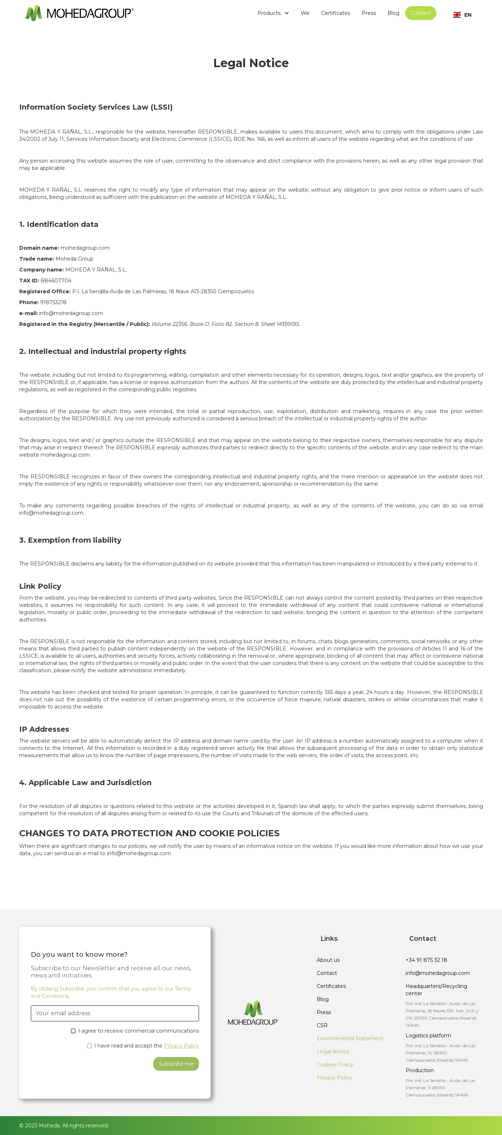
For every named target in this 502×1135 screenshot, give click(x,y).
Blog (393, 13)
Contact (421, 13)
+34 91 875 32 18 (426, 960)
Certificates (335, 13)
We (305, 13)
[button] (273, 13)
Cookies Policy (335, 1064)
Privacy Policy (181, 1045)
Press (369, 13)
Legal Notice (333, 1051)
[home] (79, 13)
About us (328, 960)
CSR (322, 1025)
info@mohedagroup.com (438, 973)
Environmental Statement (350, 1038)
